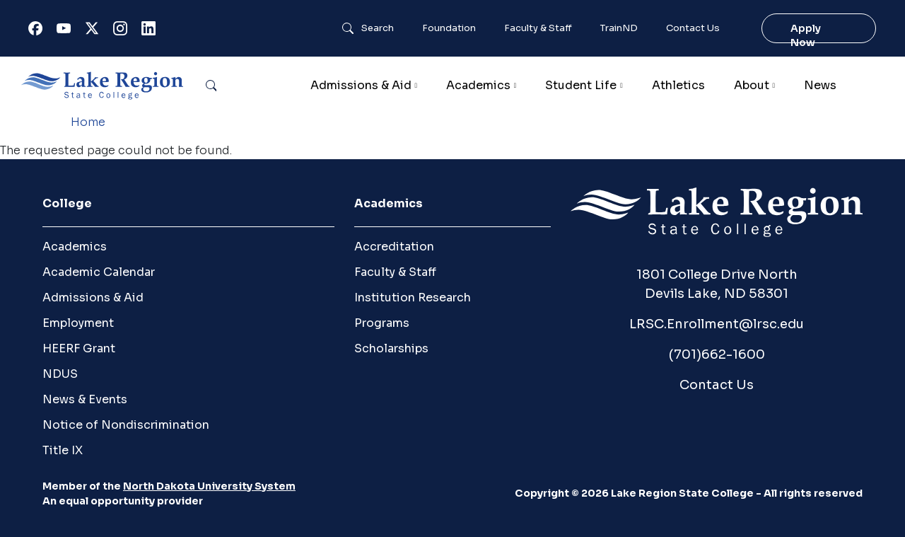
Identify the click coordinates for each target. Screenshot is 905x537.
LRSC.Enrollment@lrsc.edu (716, 324)
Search (377, 28)
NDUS (60, 373)
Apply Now (805, 35)
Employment (78, 323)
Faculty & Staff (538, 28)
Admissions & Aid (93, 297)
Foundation (449, 28)
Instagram (123, 31)
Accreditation (394, 246)
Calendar (873, 85)
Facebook (38, 31)
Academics (74, 246)
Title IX (62, 450)
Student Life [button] (581, 85)
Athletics (678, 85)
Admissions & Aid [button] (360, 85)
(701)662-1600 (717, 354)
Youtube (66, 31)
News (820, 85)
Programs (381, 323)
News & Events (84, 399)
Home (88, 122)
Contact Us (693, 28)
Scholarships (391, 348)
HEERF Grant (78, 348)
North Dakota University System (209, 486)
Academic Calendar (98, 272)
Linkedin (151, 31)
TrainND (619, 28)
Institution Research (412, 297)
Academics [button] (478, 85)
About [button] (751, 85)
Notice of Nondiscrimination (125, 424)
